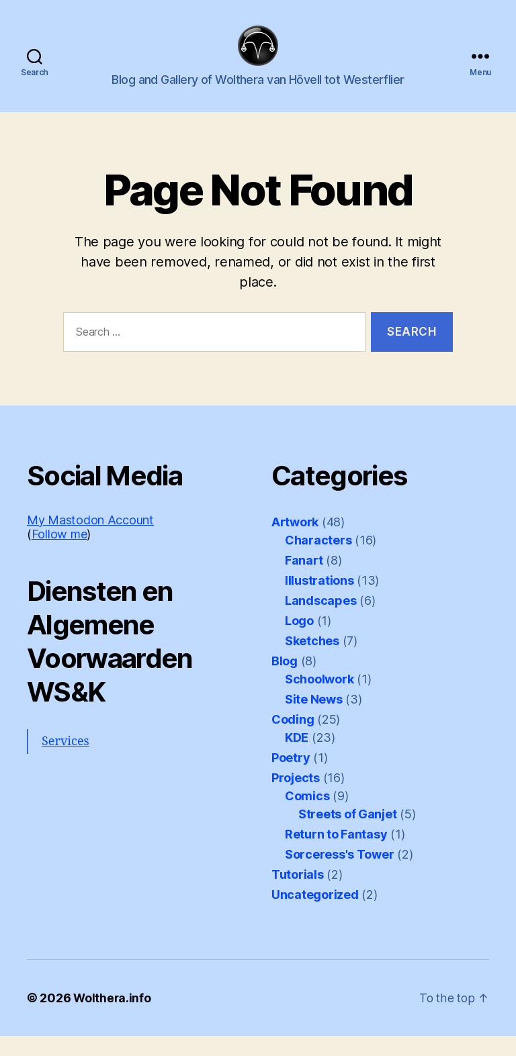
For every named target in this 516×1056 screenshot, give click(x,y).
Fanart (303, 580)
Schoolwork (319, 699)
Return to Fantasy (336, 854)
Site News (314, 719)
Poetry (290, 778)
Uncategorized (315, 915)
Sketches (312, 661)
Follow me (59, 554)
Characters (318, 560)
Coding (292, 739)
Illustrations (319, 600)
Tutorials (297, 894)
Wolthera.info (113, 1018)
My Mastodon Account (90, 540)
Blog (284, 681)
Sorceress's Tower (339, 874)
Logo (299, 641)
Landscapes (320, 621)
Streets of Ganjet (347, 834)
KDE (296, 758)
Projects (295, 798)
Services (65, 761)
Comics (307, 816)
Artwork (294, 542)
